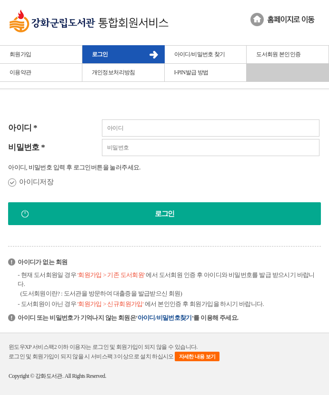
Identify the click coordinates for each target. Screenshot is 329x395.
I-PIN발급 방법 (191, 72)
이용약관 (20, 72)
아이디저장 (36, 182)
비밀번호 (26, 147)
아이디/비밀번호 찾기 (199, 54)
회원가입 (20, 54)
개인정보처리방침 (113, 72)
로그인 (100, 54)
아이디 (22, 127)
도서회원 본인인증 (278, 54)
